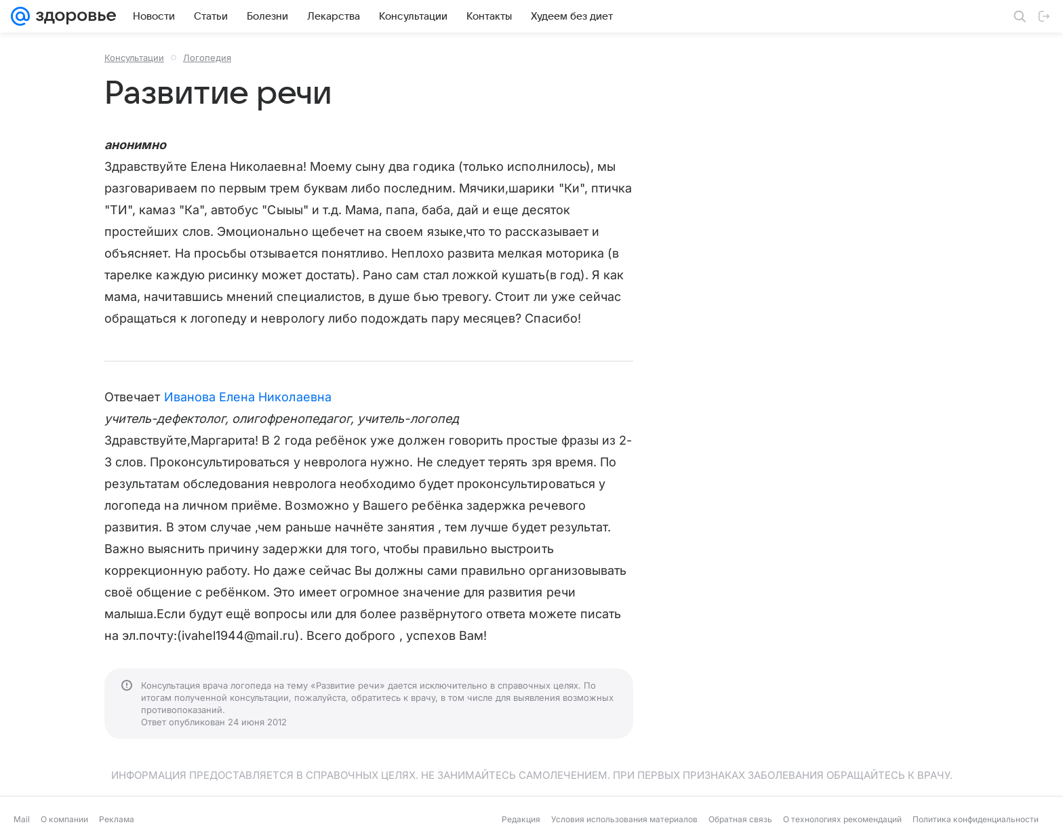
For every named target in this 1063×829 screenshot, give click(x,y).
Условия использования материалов (624, 819)
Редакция (521, 819)
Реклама (116, 819)
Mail (22, 819)
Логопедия (207, 57)
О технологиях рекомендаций (842, 819)
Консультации (134, 57)
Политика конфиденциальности (975, 819)
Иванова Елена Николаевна (248, 397)
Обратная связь (740, 819)
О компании (64, 819)
